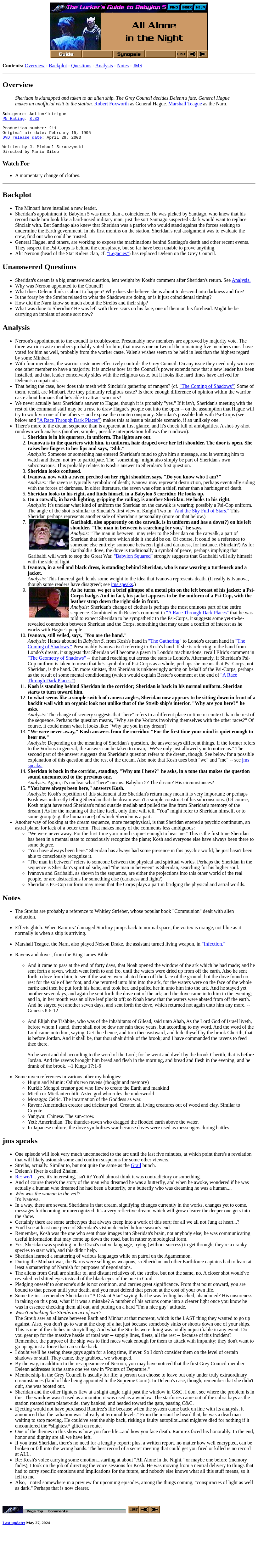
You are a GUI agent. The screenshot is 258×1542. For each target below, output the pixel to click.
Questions (81, 65)
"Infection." (213, 952)
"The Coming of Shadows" (207, 394)
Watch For (16, 172)
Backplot (58, 65)
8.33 (34, 120)
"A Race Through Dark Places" (68, 428)
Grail (136, 1173)
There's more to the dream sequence (51, 434)
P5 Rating (14, 120)
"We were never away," (53, 740)
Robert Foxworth (111, 103)
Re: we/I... (25, 1185)
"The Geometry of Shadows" (57, 666)
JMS (137, 65)
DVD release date (22, 143)
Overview (35, 65)
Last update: (14, 1532)
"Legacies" (118, 262)
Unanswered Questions (39, 275)
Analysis (104, 65)
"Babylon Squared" (133, 564)
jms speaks (122, 592)
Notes (123, 65)
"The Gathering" (165, 649)
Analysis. (241, 288)
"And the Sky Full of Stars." (201, 519)
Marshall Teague (185, 103)
